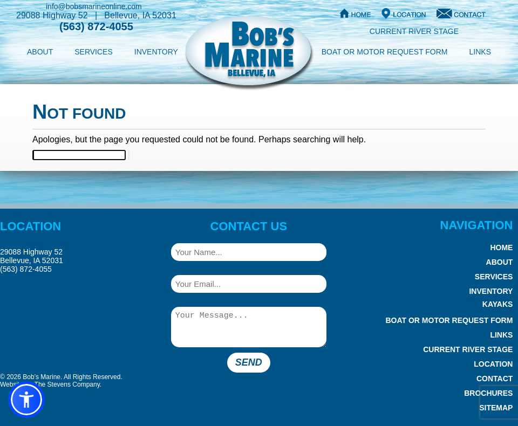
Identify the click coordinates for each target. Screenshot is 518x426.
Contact (494, 378)
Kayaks (497, 304)
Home (501, 247)
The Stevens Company (67, 384)
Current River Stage (414, 31)
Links (480, 51)
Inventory (156, 51)
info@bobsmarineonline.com (94, 6)
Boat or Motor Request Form (385, 51)
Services (93, 51)
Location (493, 364)
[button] (26, 399)
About (40, 51)
